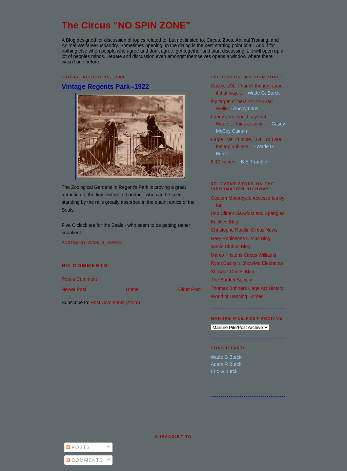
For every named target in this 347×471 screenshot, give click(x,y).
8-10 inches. (224, 161)
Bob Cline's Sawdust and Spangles (247, 213)
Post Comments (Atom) (115, 302)
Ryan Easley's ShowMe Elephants (247, 263)
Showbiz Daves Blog (232, 271)
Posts (78, 447)
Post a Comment (79, 279)
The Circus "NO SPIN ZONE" (126, 25)
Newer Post (74, 289)
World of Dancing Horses (237, 296)
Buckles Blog (224, 221)
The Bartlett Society (231, 279)
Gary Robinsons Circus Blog (240, 238)
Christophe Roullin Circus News (244, 230)
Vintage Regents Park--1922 (105, 86)
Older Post (189, 289)
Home (132, 289)
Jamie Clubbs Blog (230, 246)
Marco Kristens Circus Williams (243, 255)
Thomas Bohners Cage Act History (247, 288)
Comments (84, 460)
